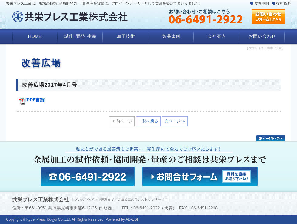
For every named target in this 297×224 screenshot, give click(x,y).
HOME (35, 36)
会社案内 (217, 36)
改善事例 (261, 3)
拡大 (278, 48)
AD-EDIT (132, 219)
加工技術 (126, 36)
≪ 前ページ (122, 121)
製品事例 (171, 36)
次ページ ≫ (175, 121)
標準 (270, 48)
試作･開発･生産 (80, 36)
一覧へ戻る (148, 121)
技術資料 (283, 3)
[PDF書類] (32, 99)
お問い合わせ (262, 36)
